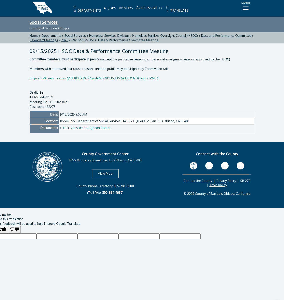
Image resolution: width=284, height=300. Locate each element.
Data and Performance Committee (226, 35)
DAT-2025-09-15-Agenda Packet (86, 128)
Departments (51, 35)
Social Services (44, 22)
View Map (108, 173)
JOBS (110, 8)
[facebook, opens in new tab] (193, 165)
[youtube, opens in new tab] (209, 165)
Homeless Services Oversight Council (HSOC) (165, 35)
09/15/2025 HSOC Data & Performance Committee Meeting (114, 40)
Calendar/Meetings (44, 40)
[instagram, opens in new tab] (240, 166)
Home (34, 35)
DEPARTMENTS (87, 9)
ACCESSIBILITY (149, 8)
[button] (245, 8)
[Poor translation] (14, 229)
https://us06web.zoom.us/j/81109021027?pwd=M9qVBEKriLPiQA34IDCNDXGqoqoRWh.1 (94, 78)
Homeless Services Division (109, 35)
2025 (64, 40)
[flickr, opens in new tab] (225, 166)
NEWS (126, 8)
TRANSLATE (176, 9)
